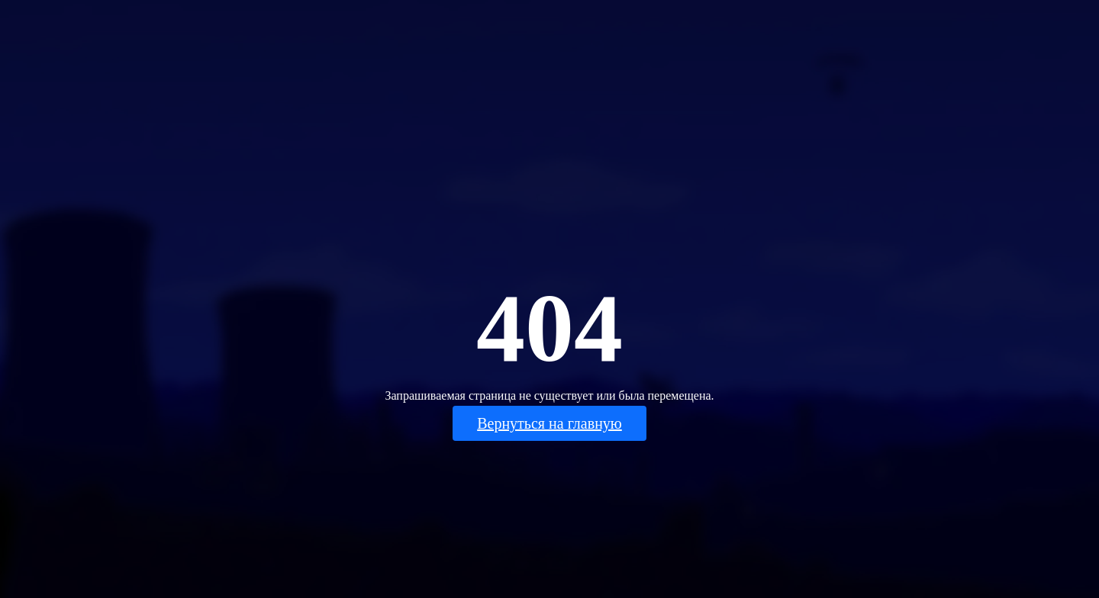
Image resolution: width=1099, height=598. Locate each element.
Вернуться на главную (549, 423)
